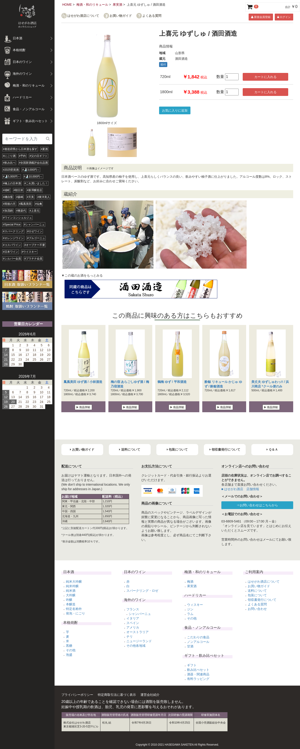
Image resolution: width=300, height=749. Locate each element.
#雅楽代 (21, 210)
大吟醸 (70, 595)
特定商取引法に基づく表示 (117, 695)
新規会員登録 (260, 17)
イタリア (132, 618)
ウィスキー (195, 605)
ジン (190, 609)
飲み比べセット (198, 670)
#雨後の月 (9, 203)
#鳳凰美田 (25, 203)
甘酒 (190, 646)
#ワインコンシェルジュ (17, 217)
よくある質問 (151, 15)
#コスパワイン (12, 245)
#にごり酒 (9, 155)
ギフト (192, 665)
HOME (67, 4)
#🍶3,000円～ (31, 169)
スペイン (132, 623)
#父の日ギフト (39, 155)
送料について (257, 590)
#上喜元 (34, 210)
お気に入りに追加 (175, 110)
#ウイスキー (29, 251)
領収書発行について (262, 600)
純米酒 (70, 590)
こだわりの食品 (198, 637)
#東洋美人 (44, 197)
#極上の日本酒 (12, 183)
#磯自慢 (8, 197)
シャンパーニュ (140, 614)
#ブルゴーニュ (36, 238)
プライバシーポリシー (77, 695)
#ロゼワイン (34, 231)
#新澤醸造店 (34, 190)
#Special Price (11, 224)
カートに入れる (265, 77)
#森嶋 (19, 197)
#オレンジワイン (13, 238)
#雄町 (6, 190)
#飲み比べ (9, 162)
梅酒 (190, 581)
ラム (190, 614)
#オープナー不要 (35, 245)
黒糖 (69, 645)
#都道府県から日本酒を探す (20, 149)
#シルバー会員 (12, 258)
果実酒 (117, 4)
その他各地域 (135, 645)
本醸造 (70, 604)
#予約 (22, 155)
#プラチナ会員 (33, 258)
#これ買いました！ (36, 183)
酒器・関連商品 (198, 674)
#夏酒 (44, 149)
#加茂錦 (8, 210)
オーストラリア (137, 632)
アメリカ (132, 627)
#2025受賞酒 (11, 169)
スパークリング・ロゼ (142, 590)
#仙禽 (38, 203)
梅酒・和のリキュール (92, 4)
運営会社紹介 (150, 695)
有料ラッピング (198, 679)
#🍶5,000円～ (11, 176)
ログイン (284, 17)
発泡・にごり (75, 613)
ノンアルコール (198, 642)
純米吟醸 (72, 586)
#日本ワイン (10, 251)
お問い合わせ (257, 609)
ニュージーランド (139, 641)
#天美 (30, 197)
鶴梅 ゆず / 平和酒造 (172, 382)
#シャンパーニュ (34, 224)
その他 (70, 650)
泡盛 (69, 655)
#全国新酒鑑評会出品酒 (33, 162)
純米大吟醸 (74, 581)
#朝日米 (18, 190)
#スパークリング (13, 231)
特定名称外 (74, 609)
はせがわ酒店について (83, 15)
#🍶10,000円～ (33, 176)
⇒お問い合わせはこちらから (257, 505)
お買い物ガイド (121, 15)
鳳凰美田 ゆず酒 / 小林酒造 (83, 382)
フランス (132, 609)
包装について (257, 595)
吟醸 (69, 600)
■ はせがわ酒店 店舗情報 (240, 489)
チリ (129, 636)
